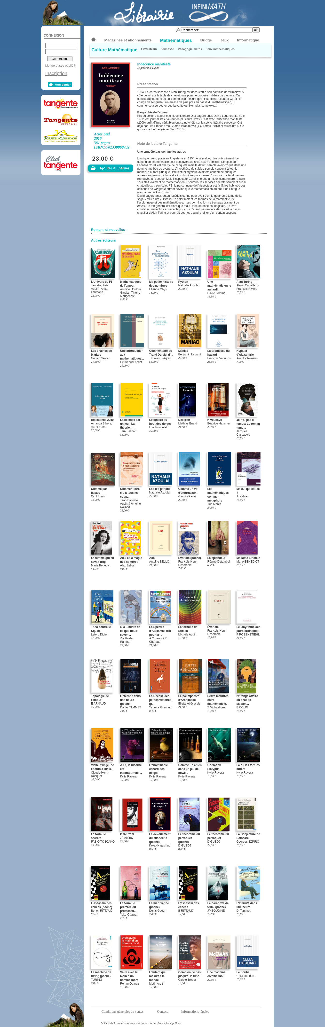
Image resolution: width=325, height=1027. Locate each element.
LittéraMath (149, 49)
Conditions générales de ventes (123, 1011)
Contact (162, 1011)
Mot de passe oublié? (60, 65)
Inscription (56, 73)
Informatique (248, 40)
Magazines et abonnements (128, 40)
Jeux (224, 40)
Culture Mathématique (114, 49)
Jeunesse (167, 49)
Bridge (206, 40)
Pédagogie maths (190, 49)
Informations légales (195, 1011)
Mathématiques (176, 40)
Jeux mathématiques (220, 49)
